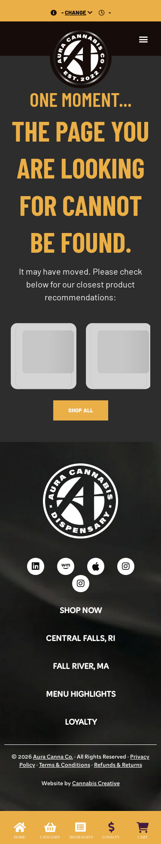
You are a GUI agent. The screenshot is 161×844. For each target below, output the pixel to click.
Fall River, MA (81, 667)
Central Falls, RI (80, 639)
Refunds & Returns (118, 765)
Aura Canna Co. (53, 757)
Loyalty (81, 722)
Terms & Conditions (64, 765)
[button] (143, 39)
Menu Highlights (80, 695)
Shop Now (81, 611)
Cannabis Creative (96, 784)
